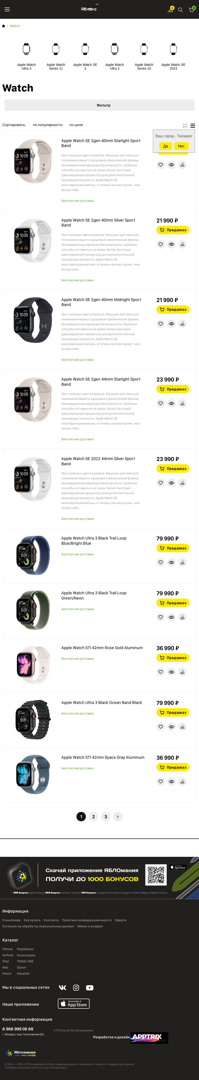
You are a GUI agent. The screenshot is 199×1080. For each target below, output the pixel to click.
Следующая (118, 816)
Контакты (51, 920)
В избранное (160, 165)
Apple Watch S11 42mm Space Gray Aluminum (102, 757)
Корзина (191, 10)
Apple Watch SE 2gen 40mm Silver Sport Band (98, 223)
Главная (3, 25)
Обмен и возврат (90, 926)
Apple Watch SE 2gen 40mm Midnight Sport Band (101, 302)
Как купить (32, 920)
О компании (11, 920)
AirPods (8, 955)
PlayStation (25, 949)
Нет (181, 146)
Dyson (21, 967)
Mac (5, 967)
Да (165, 146)
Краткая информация (171, 165)
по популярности (47, 125)
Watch (7, 973)
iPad (5, 961)
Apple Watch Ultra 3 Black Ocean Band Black (101, 702)
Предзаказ (176, 230)
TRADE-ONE (25, 961)
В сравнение (182, 165)
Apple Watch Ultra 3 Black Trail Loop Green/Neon (94, 595)
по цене (76, 125)
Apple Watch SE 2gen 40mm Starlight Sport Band (100, 143)
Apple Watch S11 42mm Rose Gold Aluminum (102, 647)
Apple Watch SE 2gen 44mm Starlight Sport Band (100, 382)
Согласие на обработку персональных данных (38, 926)
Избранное (170, 10)
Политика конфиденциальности (86, 920)
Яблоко (89, 9)
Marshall (23, 973)
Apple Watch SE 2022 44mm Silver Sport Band (98, 461)
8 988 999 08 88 (17, 1028)
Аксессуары (26, 955)
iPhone (7, 949)
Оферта (121, 920)
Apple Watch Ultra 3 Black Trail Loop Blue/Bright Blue (94, 541)
